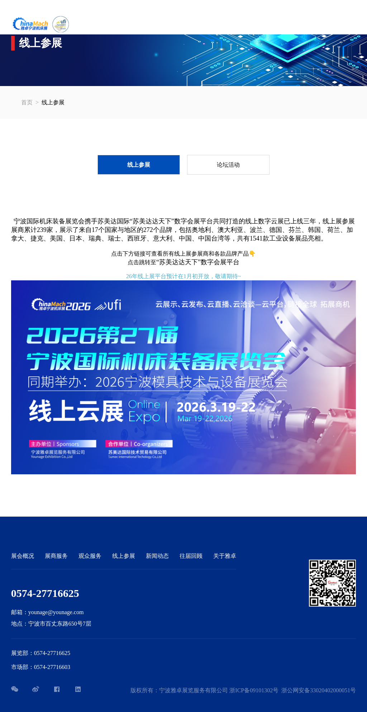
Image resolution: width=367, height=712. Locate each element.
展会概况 (22, 556)
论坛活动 (228, 165)
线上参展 (138, 165)
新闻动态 (157, 556)
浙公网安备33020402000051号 (318, 690)
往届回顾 (191, 556)
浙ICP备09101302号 (253, 690)
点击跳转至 (183, 262)
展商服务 (56, 556)
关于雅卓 (224, 556)
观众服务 (89, 556)
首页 (27, 102)
